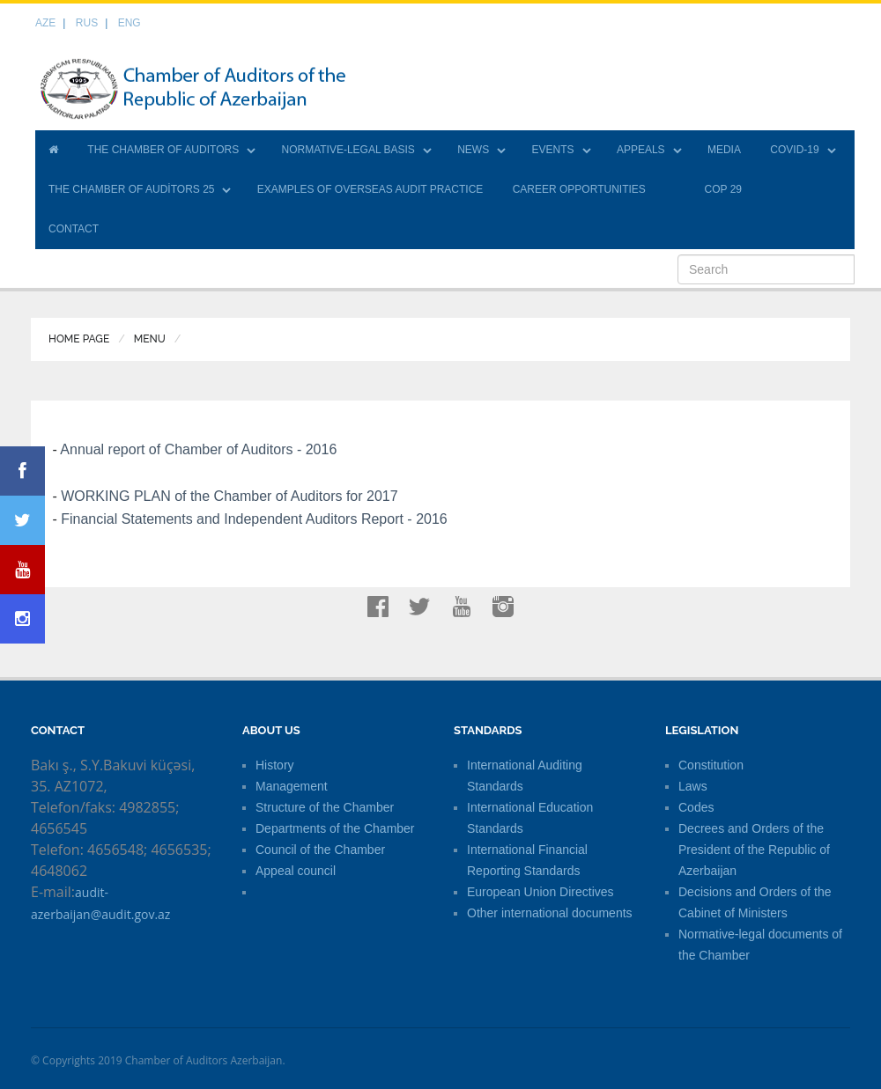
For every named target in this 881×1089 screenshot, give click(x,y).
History (274, 765)
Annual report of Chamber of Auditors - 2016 (198, 449)
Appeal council (295, 871)
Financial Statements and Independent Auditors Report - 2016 (254, 518)
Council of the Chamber (320, 850)
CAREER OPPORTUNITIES (579, 189)
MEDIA (724, 149)
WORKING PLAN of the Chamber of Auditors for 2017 (229, 496)
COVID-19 (794, 149)
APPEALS (641, 149)
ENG (129, 23)
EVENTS (553, 149)
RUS (87, 23)
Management (291, 786)
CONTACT (73, 229)
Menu (150, 339)
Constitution (711, 765)
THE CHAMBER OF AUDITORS (163, 149)
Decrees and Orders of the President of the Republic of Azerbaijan (754, 849)
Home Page (78, 339)
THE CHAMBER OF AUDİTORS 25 (131, 189)
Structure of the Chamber (324, 807)
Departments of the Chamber (335, 828)
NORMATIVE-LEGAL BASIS (347, 149)
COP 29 (723, 189)
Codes (696, 807)
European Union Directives (540, 892)
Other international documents (550, 913)
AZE (45, 23)
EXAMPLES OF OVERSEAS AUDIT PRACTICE (370, 189)
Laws (692, 786)
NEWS (473, 149)
